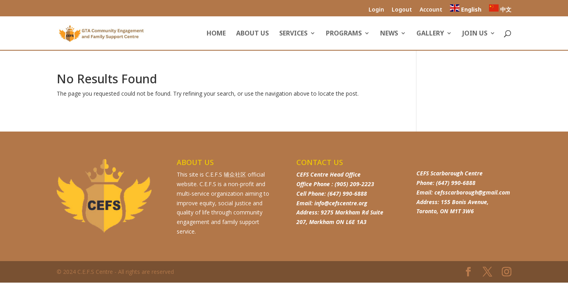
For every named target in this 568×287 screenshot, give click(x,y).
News (389, 33)
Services (293, 33)
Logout (402, 10)
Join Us (474, 33)
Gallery (430, 33)
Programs (344, 33)
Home (216, 33)
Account (431, 10)
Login (376, 10)
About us (252, 33)
